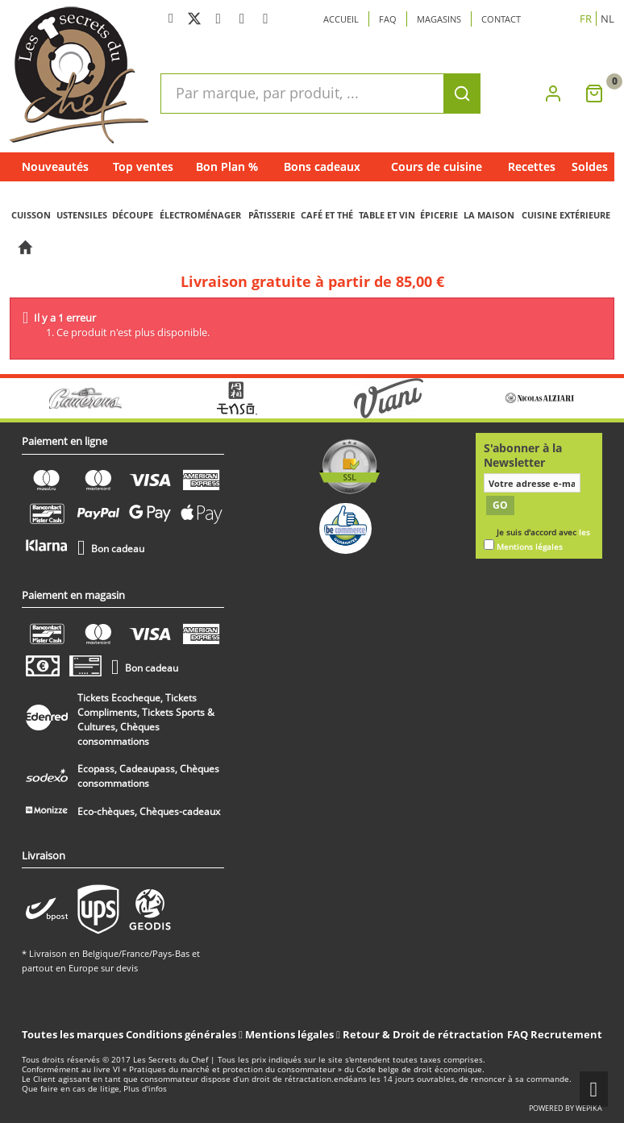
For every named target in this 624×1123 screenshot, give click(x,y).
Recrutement (566, 1034)
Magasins (439, 19)
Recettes (531, 166)
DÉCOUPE (132, 215)
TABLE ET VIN (387, 215)
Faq (388, 19)
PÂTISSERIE (271, 215)
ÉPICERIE (439, 215)
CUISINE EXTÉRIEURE (566, 215)
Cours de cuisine (436, 166)
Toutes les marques (72, 1034)
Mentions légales (290, 1034)
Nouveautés (55, 166)
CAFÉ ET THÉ (327, 215)
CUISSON (31, 215)
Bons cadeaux (322, 166)
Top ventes (143, 166)
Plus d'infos (145, 1088)
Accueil (341, 19)
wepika (589, 1108)
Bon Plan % (227, 166)
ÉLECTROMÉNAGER (200, 215)
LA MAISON (489, 215)
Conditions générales (182, 1034)
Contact (501, 19)
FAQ (517, 1034)
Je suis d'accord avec (543, 539)
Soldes (590, 166)
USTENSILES (81, 215)
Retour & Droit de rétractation (423, 1034)
